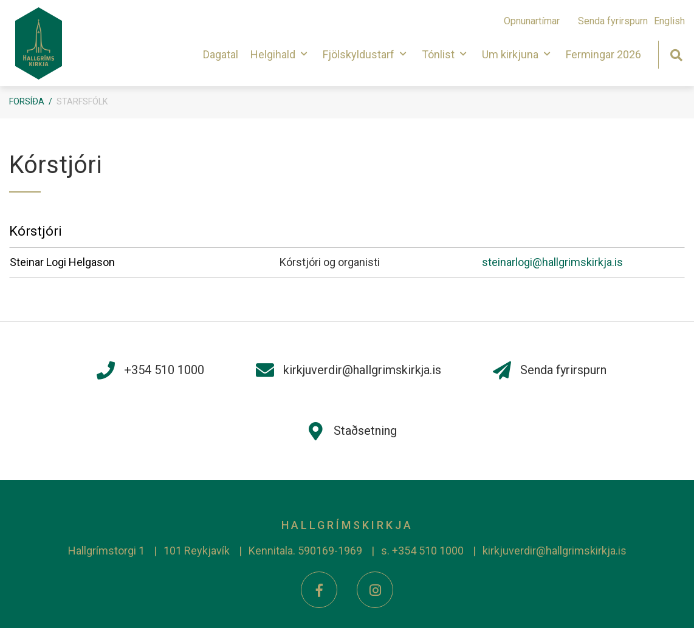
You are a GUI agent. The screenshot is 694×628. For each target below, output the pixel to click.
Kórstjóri (35, 231)
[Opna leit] (676, 54)
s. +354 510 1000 (422, 550)
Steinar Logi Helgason (62, 262)
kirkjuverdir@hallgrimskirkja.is (555, 550)
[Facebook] (319, 590)
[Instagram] (375, 590)
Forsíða (26, 101)
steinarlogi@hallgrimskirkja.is (552, 262)
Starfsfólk (82, 101)
